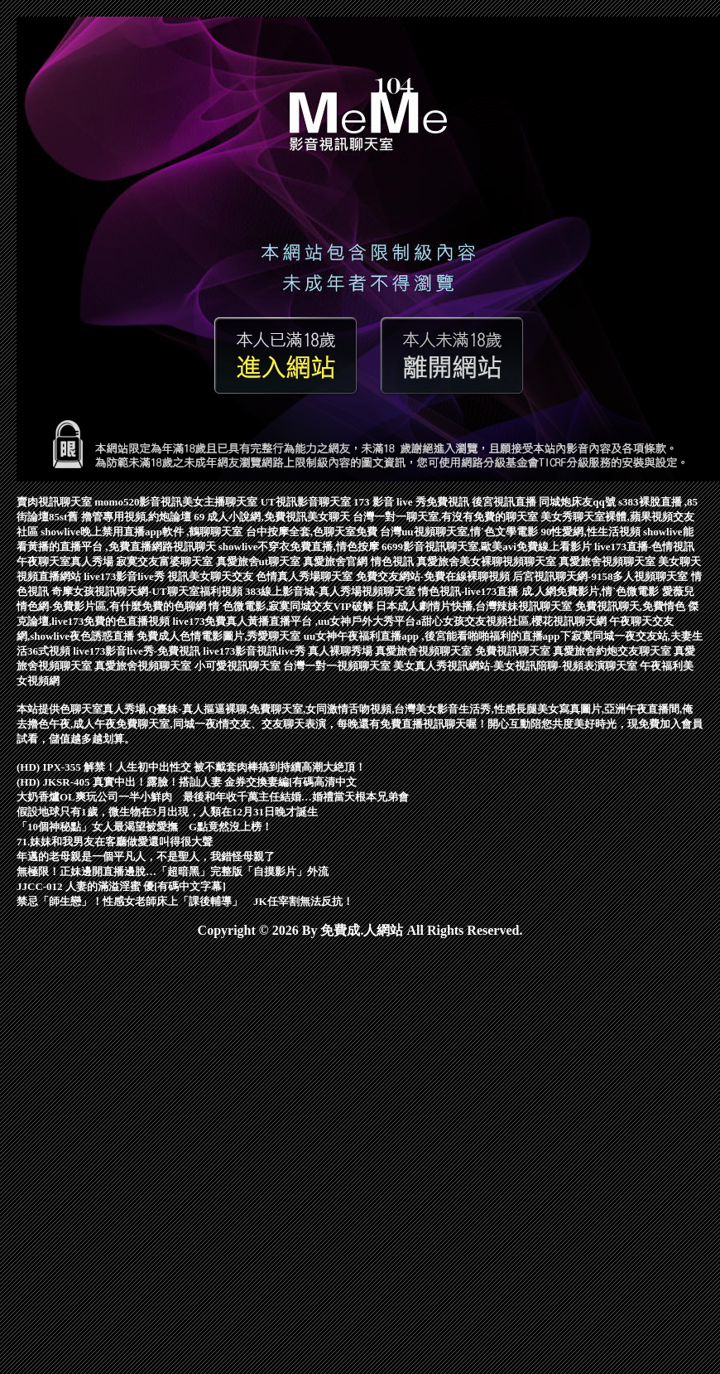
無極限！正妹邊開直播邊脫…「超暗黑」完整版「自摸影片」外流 (173, 871)
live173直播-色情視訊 (644, 546)
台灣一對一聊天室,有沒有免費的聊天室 (447, 516)
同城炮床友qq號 (578, 502)
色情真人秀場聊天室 (305, 576)
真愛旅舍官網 (336, 561)
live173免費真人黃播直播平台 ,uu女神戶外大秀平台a (297, 621)
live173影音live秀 (125, 576)
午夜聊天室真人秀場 (66, 561)
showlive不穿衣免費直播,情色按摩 (300, 546)
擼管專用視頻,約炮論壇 (137, 516)
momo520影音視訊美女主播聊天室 (177, 502)
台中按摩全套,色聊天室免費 (313, 531)
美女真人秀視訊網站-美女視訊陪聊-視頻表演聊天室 (516, 666)
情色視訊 (393, 561)
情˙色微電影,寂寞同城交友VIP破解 (292, 606)
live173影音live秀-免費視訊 (138, 651)
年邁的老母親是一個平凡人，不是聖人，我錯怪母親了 (146, 856)
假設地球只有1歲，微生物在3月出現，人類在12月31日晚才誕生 (167, 812)
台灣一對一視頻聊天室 (338, 666)
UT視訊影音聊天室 (307, 502)
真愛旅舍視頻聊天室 (608, 561)
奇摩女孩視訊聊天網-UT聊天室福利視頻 (148, 591)
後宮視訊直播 (505, 502)
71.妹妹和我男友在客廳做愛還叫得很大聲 (115, 841)
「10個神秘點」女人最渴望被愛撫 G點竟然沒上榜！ (144, 826)
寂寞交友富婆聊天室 (165, 561)
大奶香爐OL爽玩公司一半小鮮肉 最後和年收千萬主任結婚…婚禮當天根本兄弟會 (213, 797)
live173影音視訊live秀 (255, 651)
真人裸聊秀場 (341, 651)
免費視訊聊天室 (514, 651)
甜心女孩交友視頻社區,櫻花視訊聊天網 (515, 621)
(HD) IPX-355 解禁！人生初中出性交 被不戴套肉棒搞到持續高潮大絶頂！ (191, 767)
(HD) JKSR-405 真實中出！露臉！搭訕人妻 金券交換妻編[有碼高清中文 (187, 782)
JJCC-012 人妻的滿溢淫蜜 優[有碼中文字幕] (121, 886)
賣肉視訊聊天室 (55, 502)
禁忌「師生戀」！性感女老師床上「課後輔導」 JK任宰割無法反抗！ (185, 901)
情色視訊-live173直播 (469, 591)
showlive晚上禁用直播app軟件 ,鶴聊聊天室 (143, 531)
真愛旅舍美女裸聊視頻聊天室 (487, 561)
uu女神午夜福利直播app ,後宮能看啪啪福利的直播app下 (437, 636)
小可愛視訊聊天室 (238, 666)
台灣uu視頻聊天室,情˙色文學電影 (460, 531)
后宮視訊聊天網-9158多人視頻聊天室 (601, 576)
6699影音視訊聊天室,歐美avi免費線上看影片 (488, 546)
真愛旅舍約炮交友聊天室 (613, 651)
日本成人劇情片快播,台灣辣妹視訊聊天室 (475, 606)
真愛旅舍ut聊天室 (260, 561)
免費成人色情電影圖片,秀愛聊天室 (220, 636)
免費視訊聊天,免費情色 (632, 606)
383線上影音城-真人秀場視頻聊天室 (331, 591)
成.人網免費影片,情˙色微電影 (591, 591)
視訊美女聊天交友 (211, 576)
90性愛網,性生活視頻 (591, 531)
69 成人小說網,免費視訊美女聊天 (273, 516)
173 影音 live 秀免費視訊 (412, 502)
